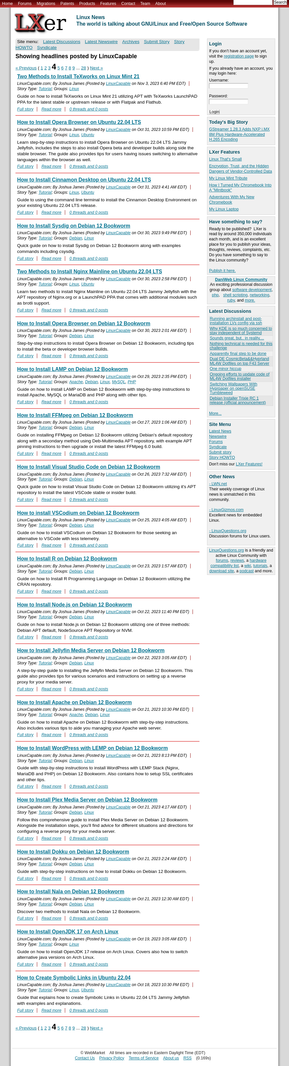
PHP (132, 382)
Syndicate (218, 447)
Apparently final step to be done (238, 353)
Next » (96, 67)
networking (259, 295)
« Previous (26, 67)
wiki (247, 565)
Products (87, 3)
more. (250, 300)
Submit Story (157, 41)
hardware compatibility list (238, 563)
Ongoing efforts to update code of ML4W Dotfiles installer (239, 376)
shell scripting (235, 295)
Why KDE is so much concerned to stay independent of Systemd (241, 330)
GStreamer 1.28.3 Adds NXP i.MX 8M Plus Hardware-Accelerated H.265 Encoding (239, 134)
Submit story (220, 452)
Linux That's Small (225, 159)
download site (221, 571)
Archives (130, 41)
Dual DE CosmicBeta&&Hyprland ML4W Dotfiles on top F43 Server (239, 361)
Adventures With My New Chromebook (231, 200)
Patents (67, 3)
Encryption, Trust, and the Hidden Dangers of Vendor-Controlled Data (240, 169)
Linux (74, 89)
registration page (239, 56)
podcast (247, 571)
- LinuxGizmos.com (226, 510)
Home (7, 3)
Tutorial (45, 89)
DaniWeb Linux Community (241, 279)
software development (252, 289)
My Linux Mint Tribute (228, 178)
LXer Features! (249, 464)
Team (145, 3)
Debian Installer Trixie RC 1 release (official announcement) (238, 400)
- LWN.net (218, 484)
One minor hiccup (225, 368)
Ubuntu (87, 135)
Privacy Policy (111, 1058)
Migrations (46, 3)
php (215, 295)
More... (215, 413)
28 (83, 67)
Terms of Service (144, 1058)
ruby (231, 300)
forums (222, 560)
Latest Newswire (101, 41)
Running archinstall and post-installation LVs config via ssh (236, 320)
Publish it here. (222, 270)
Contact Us (85, 1058)
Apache (76, 382)
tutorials (260, 565)
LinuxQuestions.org (226, 550)
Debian (75, 238)
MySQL (118, 382)
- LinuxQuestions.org (227, 531)
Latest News (220, 431)
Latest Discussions (61, 41)
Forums (24, 3)
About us (171, 1058)
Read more (51, 109)
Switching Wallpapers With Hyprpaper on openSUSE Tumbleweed (233, 388)
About (160, 3)
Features (108, 3)
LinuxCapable (118, 83)
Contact (128, 3)
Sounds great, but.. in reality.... (237, 338)
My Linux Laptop (224, 209)
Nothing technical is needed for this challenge (241, 345)
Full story (25, 109)
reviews (237, 560)
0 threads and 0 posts (88, 109)
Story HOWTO (222, 457)
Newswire (217, 436)
